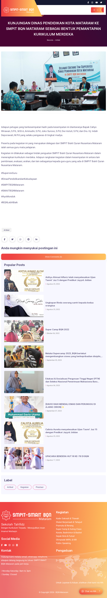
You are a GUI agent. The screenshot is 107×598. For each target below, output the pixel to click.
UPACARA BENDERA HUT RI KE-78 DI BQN (67, 456)
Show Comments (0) (53, 257)
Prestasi (39, 487)
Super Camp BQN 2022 (57, 329)
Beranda (50, 40)
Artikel (57, 40)
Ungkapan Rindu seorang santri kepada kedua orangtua (69, 304)
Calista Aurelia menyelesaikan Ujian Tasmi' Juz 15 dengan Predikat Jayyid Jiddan (71, 431)
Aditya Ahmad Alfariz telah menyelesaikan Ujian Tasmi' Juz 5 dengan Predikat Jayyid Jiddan (70, 278)
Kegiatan (24, 487)
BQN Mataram (62, 592)
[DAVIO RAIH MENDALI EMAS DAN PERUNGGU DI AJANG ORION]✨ (70, 405)
